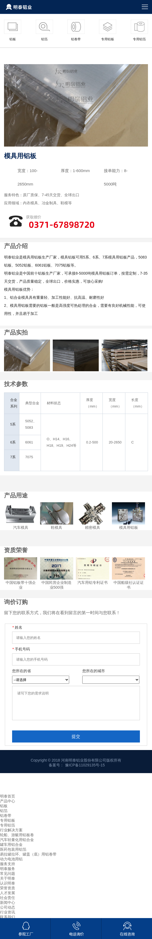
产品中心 (23, 54)
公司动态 (7, 912)
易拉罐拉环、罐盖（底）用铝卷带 (28, 859)
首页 (8, 54)
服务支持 (7, 869)
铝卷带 (5, 820)
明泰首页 (7, 801)
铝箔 (4, 815)
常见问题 (7, 878)
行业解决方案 (11, 835)
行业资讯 (7, 917)
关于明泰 (7, 883)
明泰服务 (7, 873)
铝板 (4, 811)
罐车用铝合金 (11, 849)
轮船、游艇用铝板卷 (17, 840)
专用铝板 (44, 54)
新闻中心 (7, 907)
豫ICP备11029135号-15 (85, 770)
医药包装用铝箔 (13, 854)
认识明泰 (7, 888)
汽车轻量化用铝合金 (17, 844)
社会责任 (7, 902)
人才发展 (7, 898)
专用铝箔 (7, 830)
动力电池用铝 (11, 864)
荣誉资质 (7, 893)
